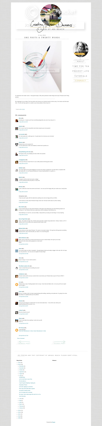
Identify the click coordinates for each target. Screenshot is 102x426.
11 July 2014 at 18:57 (23, 314)
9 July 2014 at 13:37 (23, 138)
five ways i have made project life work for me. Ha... (30, 394)
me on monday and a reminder (25, 392)
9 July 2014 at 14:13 (23, 147)
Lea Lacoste (21, 134)
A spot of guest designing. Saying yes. (27, 382)
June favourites (22, 396)
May (20, 400)
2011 (19, 414)
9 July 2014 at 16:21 (23, 172)
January (21, 408)
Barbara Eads (22, 228)
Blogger (53, 422)
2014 (19, 364)
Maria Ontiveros (22, 237)
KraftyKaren (21, 274)
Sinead (20, 300)
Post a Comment (20, 338)
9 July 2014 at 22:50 (23, 224)
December (21, 366)
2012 (19, 412)
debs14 (20, 177)
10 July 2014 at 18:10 (23, 277)
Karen (20, 291)
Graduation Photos (23, 384)
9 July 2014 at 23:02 (23, 233)
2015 (19, 362)
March (20, 404)
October (21, 369)
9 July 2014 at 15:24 (23, 155)
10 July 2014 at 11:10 (23, 261)
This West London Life (24, 266)
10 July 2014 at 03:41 (23, 244)
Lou (20, 282)
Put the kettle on (22, 381)
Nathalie (21, 167)
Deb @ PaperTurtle (23, 219)
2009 (19, 418)
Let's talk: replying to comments (26, 386)
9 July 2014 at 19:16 (23, 214)
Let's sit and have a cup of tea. (25, 379)
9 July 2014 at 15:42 (23, 163)
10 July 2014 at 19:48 (23, 287)
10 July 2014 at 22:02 (23, 296)
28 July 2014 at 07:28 (23, 335)
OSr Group (21, 327)
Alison (20, 318)
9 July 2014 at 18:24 (23, 191)
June (20, 398)
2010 (19, 416)
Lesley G (21, 310)
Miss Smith (21, 206)
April (20, 402)
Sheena (20, 142)
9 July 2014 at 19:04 (23, 202)
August (21, 373)
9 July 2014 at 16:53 (23, 182)
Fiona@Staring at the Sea (25, 151)
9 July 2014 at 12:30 (23, 121)
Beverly (20, 186)
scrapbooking (22, 377)
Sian (20, 118)
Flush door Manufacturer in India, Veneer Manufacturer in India (32, 331)
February (21, 406)
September (21, 371)
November (21, 368)
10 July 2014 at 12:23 (23, 269)
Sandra (20, 126)
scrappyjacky (22, 159)
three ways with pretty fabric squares (27, 388)
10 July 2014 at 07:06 (23, 253)
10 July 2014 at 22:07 (23, 306)
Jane (20, 257)
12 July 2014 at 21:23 (23, 323)
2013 (19, 410)
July (20, 375)
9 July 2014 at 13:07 (23, 130)
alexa (20, 248)
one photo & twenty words (24, 390)
